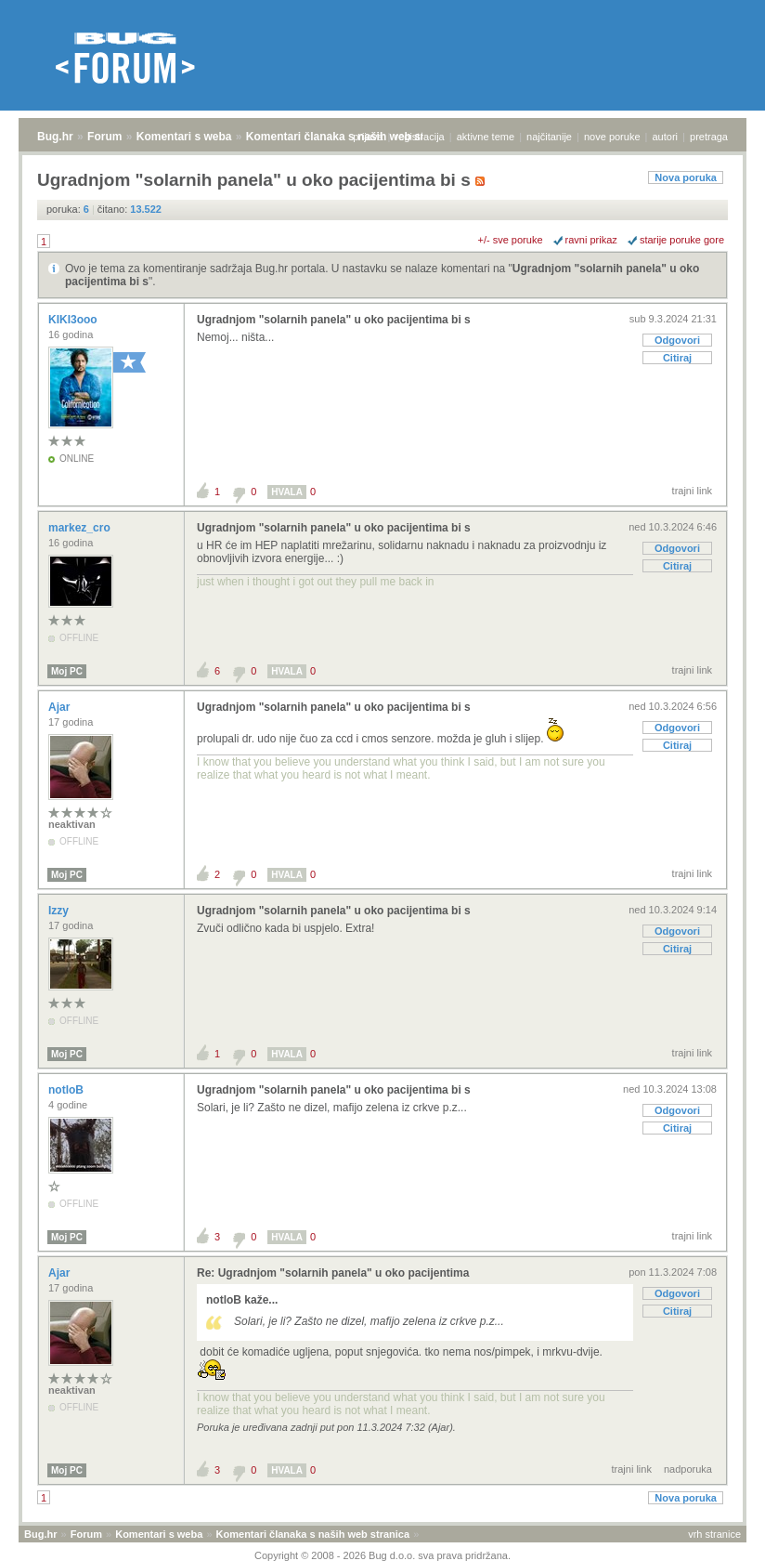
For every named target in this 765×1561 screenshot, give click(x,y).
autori (666, 136)
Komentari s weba (184, 136)
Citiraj (677, 357)
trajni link (692, 490)
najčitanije (549, 136)
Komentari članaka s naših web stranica (351, 136)
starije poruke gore (682, 239)
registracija (420, 136)
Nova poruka (686, 177)
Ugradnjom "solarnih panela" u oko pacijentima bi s (334, 319)
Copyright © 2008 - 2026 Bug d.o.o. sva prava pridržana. (382, 1555)
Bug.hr (55, 136)
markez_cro (80, 527)
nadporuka (688, 1469)
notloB (67, 1089)
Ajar (60, 707)
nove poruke (612, 136)
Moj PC (67, 671)
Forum (104, 136)
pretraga (709, 136)
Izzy (59, 910)
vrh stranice (714, 1534)
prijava (367, 136)
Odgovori (677, 340)
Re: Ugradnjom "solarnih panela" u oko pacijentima (333, 1272)
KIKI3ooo (74, 319)
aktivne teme (485, 136)
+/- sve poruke (510, 239)
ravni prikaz (591, 239)
